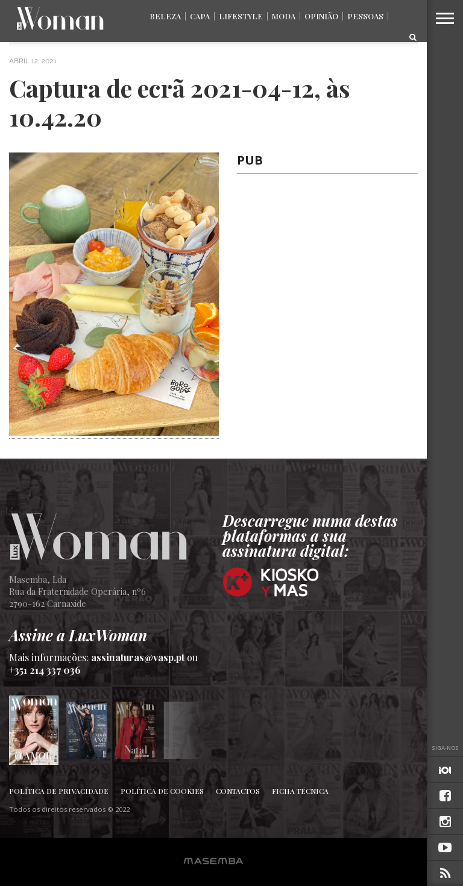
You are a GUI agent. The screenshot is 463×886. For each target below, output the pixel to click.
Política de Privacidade (59, 791)
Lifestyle (241, 16)
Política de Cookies (162, 791)
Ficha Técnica (300, 791)
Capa (200, 16)
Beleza (165, 16)
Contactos (238, 791)
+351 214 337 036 (45, 670)
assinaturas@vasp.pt (137, 657)
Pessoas (365, 16)
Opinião (321, 16)
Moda (283, 16)
